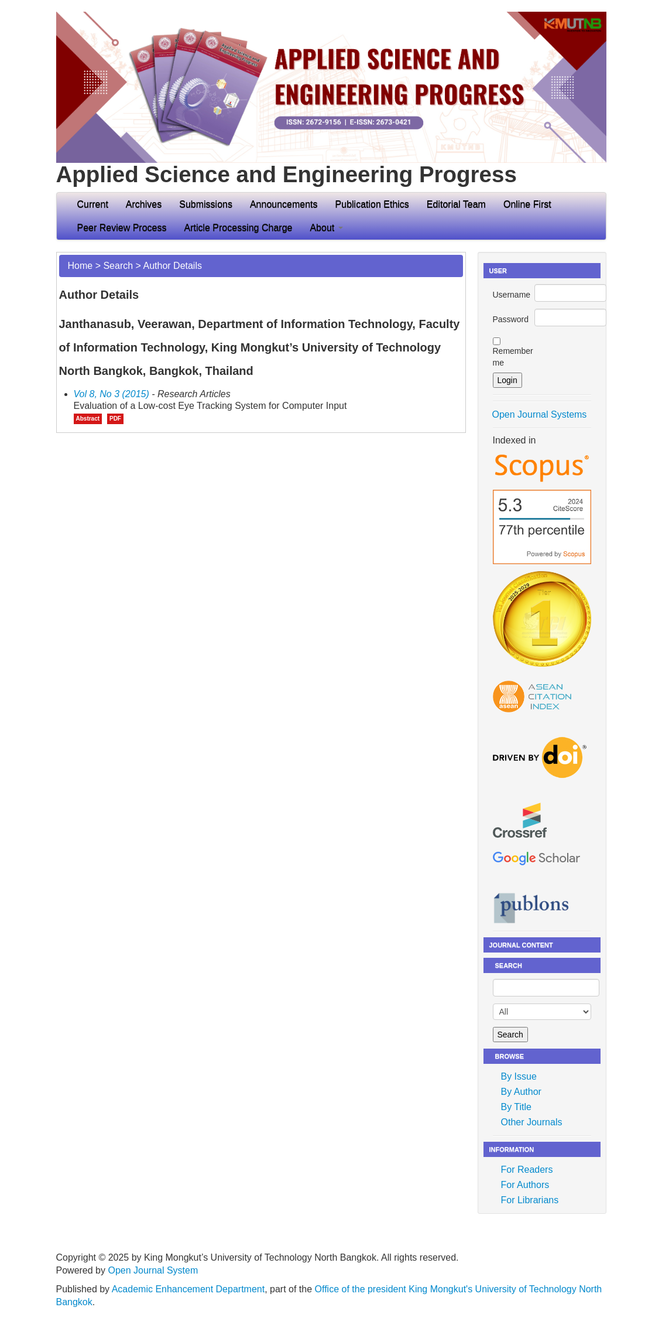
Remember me (513, 356)
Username (512, 294)
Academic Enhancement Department (188, 1289)
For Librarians (530, 1200)
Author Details (172, 266)
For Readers (527, 1170)
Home (80, 266)
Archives (144, 204)
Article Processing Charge (238, 228)
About (326, 228)
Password (511, 319)
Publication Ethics (372, 204)
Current (92, 204)
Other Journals (531, 1122)
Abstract (88, 418)
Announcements (284, 204)
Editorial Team (456, 204)
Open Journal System (153, 1270)
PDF (115, 418)
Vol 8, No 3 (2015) (111, 394)
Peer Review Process (122, 228)
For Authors (525, 1185)
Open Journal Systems (539, 414)
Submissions (205, 204)
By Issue (519, 1076)
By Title (516, 1107)
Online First (527, 204)
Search (118, 266)
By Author (521, 1092)
